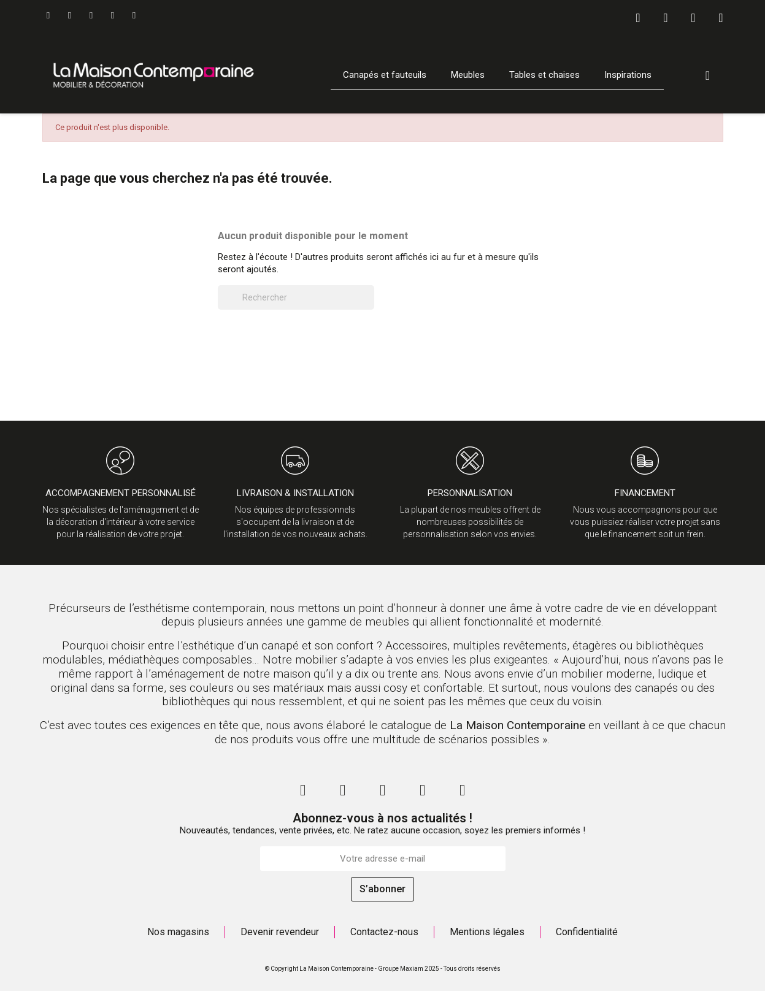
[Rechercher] (296, 297)
